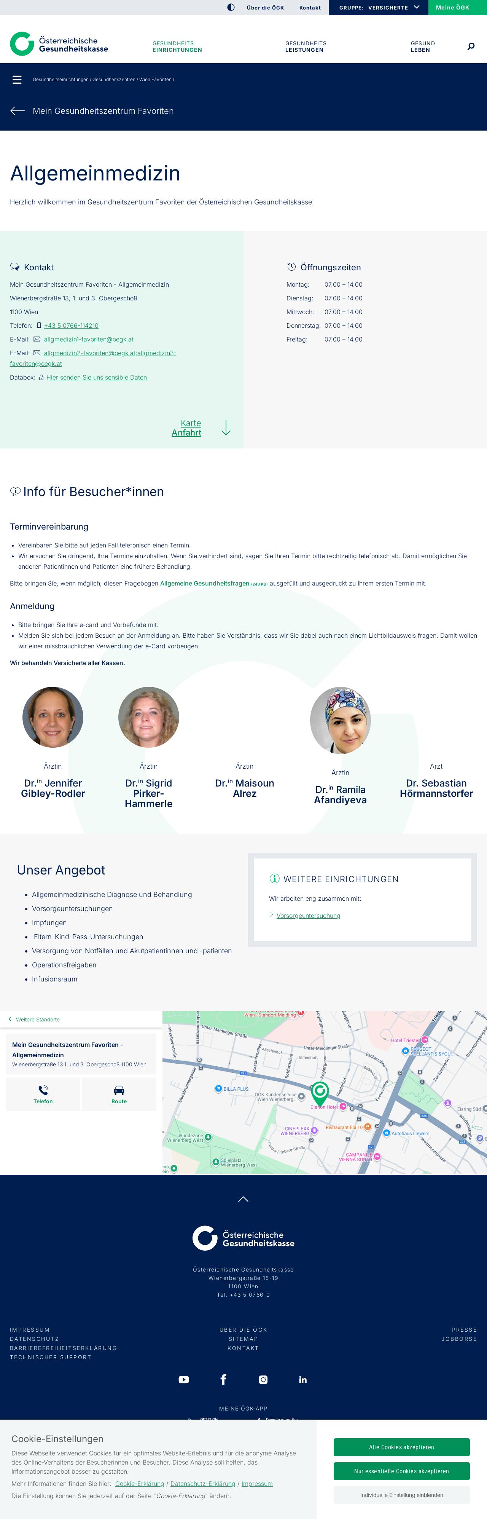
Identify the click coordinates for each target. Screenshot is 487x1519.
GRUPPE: (351, 8)
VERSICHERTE (388, 8)
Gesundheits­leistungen (306, 46)
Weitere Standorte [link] (38, 1019)
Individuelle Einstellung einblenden (401, 1495)
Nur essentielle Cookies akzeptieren (401, 1471)
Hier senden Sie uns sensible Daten (96, 377)
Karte (186, 427)
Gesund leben (423, 46)
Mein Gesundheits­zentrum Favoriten (103, 111)
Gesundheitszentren (113, 79)
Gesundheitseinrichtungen (177, 46)
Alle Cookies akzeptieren (401, 1447)
